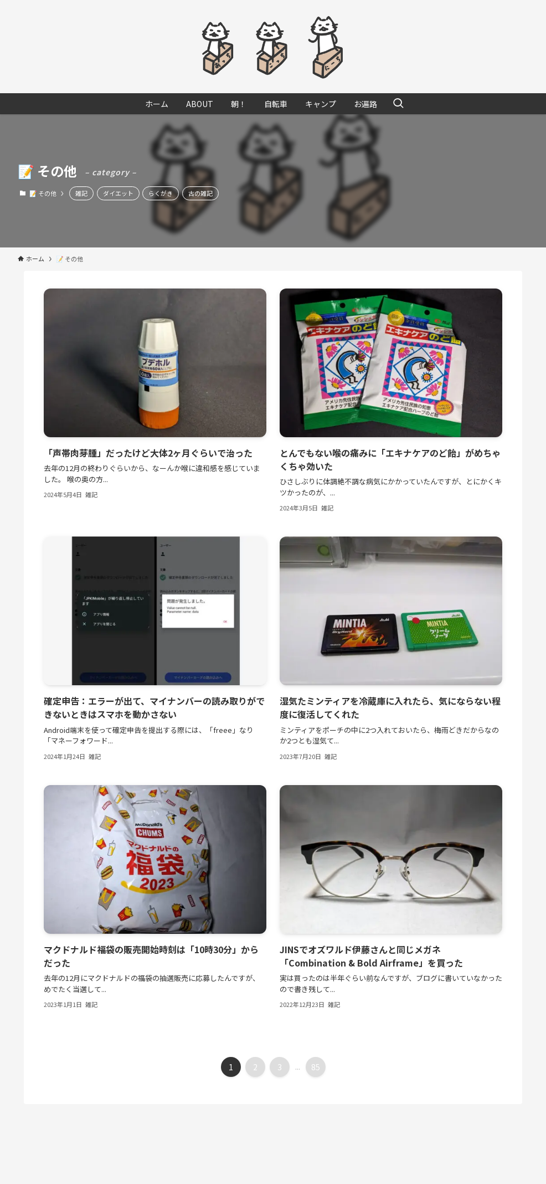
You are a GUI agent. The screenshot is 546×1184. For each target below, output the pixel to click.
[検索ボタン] (398, 103)
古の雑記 (200, 193)
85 (315, 1066)
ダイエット (118, 193)
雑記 (81, 193)
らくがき (160, 193)
